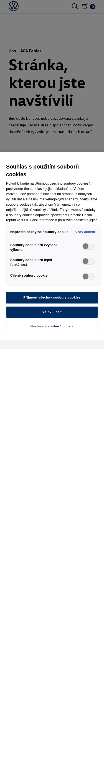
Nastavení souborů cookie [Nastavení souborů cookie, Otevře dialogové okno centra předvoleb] (52, 326)
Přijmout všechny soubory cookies (52, 297)
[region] (52, 456)
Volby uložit (52, 311)
